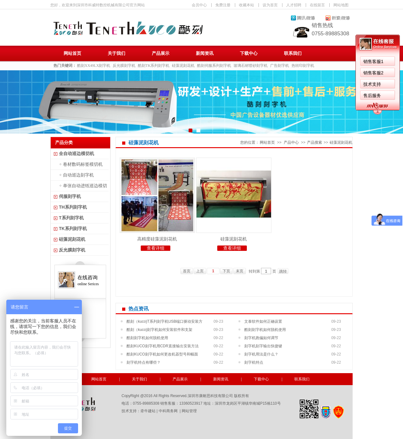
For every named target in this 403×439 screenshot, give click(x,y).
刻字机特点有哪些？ (144, 362)
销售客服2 (373, 72)
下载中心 (249, 53)
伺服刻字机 (70, 196)
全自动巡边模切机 (76, 153)
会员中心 (199, 5)
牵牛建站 (148, 411)
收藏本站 (246, 5)
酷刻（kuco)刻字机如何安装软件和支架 (159, 329)
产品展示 (160, 53)
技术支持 (372, 84)
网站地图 (341, 5)
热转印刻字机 (303, 65)
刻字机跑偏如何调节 (261, 338)
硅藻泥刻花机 (183, 65)
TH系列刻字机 (73, 207)
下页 (226, 271)
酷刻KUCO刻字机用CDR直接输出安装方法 (163, 346)
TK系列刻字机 (73, 228)
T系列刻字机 (71, 217)
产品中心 (291, 142)
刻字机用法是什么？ (261, 354)
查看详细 (155, 248)
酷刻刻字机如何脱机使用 (265, 329)
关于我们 (116, 53)
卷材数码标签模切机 (83, 164)
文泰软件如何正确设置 (263, 321)
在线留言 (317, 5)
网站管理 (189, 411)
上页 (200, 271)
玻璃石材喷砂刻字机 (251, 65)
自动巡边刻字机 (78, 174)
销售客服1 (373, 61)
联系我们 (293, 53)
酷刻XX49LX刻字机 (93, 65)
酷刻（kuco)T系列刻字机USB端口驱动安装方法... (164, 322)
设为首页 (270, 5)
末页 (239, 271)
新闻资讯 (204, 53)
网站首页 (72, 53)
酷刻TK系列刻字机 (153, 65)
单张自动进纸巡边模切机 (79, 187)
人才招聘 (293, 5)
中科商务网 (168, 411)
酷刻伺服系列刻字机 (214, 65)
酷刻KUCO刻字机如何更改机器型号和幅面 (162, 354)
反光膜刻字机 (124, 65)
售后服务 (372, 95)
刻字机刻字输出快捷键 (263, 346)
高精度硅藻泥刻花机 (157, 238)
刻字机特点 (253, 362)
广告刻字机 (279, 65)
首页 (186, 271)
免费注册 (222, 5)
